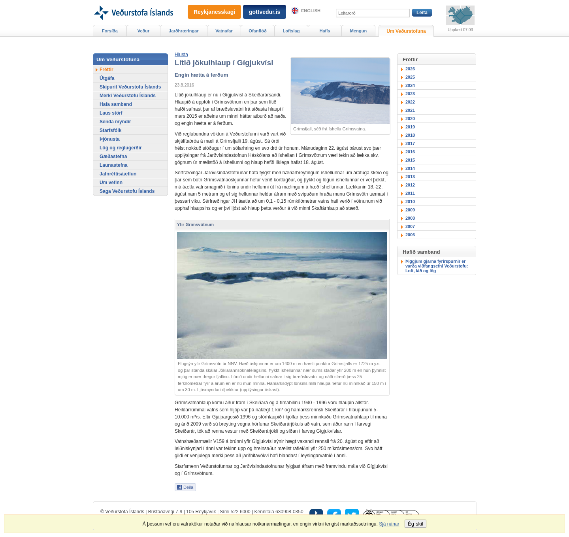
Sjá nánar (389, 524)
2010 (410, 201)
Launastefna (114, 165)
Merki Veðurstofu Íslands (128, 95)
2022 (410, 102)
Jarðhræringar (183, 30)
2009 (410, 209)
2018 (410, 135)
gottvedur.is (264, 12)
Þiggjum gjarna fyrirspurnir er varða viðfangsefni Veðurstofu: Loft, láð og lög (436, 266)
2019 (410, 126)
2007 (410, 226)
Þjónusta (110, 139)
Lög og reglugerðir (121, 148)
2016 (410, 151)
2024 (410, 85)
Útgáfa (107, 78)
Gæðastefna (113, 156)
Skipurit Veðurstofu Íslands (130, 87)
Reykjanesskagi (214, 12)
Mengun (358, 30)
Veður (144, 30)
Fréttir (106, 69)
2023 (410, 93)
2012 (410, 185)
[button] (181, 54)
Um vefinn (111, 182)
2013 (410, 176)
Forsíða (110, 30)
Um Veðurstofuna (406, 31)
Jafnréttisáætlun (118, 174)
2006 (410, 234)
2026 (410, 68)
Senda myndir (115, 121)
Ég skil (415, 524)
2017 (410, 143)
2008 (410, 218)
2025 (410, 77)
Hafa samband (116, 104)
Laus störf (111, 113)
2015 (410, 160)
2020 (410, 118)
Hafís (325, 30)
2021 (410, 110)
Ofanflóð (257, 30)
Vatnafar (224, 30)
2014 (410, 168)
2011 (410, 193)
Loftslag (291, 30)
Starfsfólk (110, 130)
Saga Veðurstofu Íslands (127, 191)
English (310, 10)
